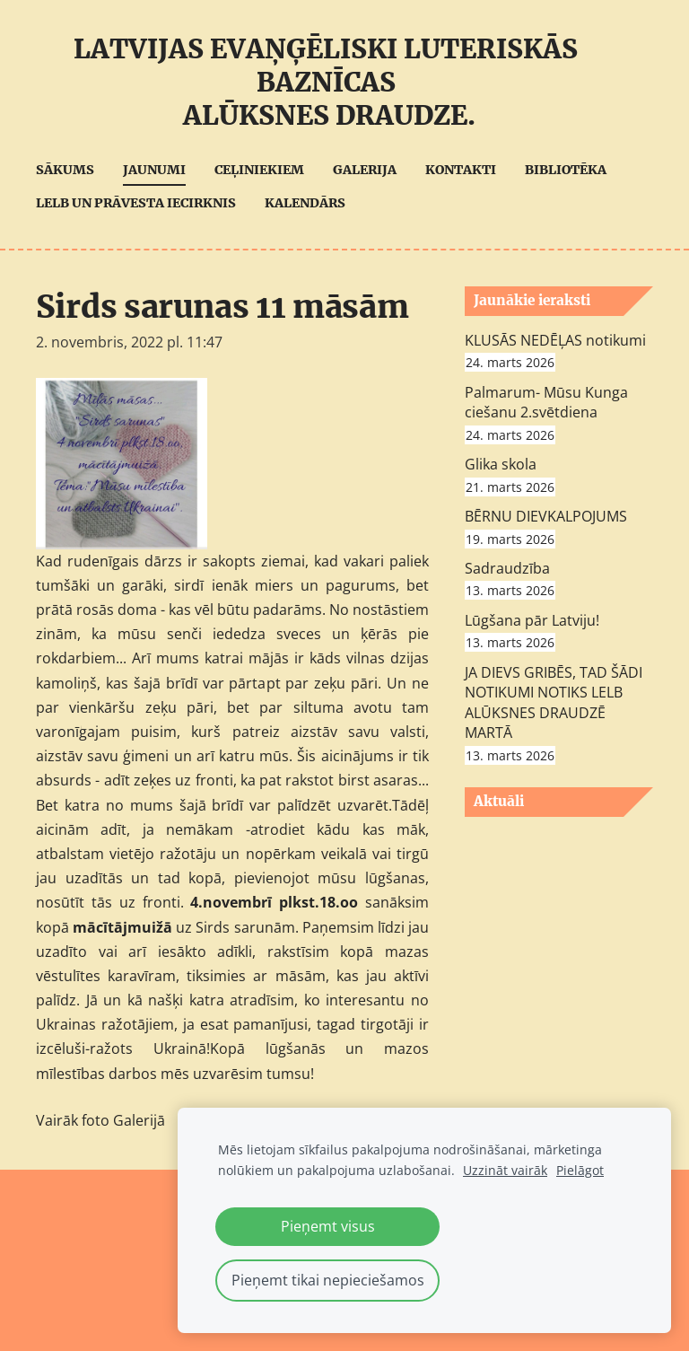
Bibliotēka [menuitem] (565, 170)
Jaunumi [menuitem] (154, 170)
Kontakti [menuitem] (460, 170)
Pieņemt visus (328, 1226)
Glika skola (500, 464)
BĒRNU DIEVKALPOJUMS (546, 516)
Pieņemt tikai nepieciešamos (327, 1280)
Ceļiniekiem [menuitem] (259, 170)
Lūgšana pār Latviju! (532, 620)
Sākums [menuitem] (65, 170)
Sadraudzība (507, 568)
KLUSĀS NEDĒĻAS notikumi (555, 340)
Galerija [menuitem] (365, 170)
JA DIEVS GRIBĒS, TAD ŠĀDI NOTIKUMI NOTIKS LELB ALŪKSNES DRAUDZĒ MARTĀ (553, 702)
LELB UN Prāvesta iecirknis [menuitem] (136, 203)
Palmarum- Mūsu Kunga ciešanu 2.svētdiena (546, 402)
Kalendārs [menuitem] (305, 203)
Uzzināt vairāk (505, 1170)
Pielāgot (580, 1170)
